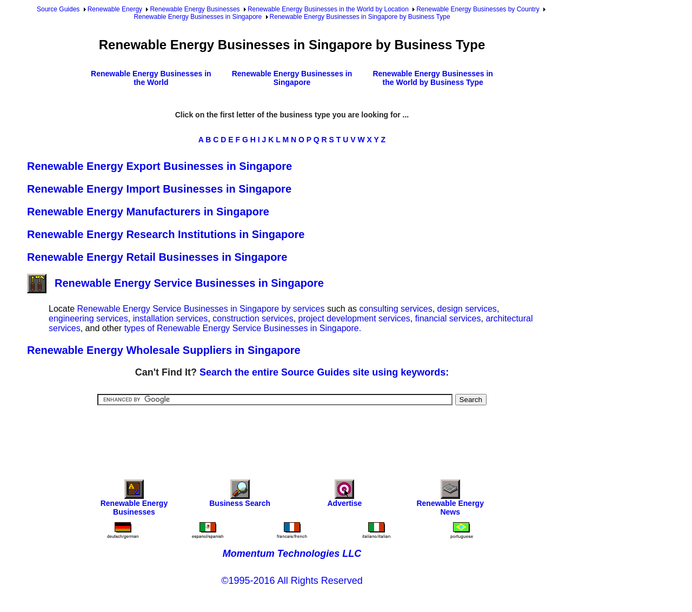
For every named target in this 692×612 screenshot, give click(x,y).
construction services (252, 318)
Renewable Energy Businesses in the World (151, 78)
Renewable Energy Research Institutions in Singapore (165, 234)
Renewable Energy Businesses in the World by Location (328, 9)
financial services (448, 318)
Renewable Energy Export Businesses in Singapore (159, 166)
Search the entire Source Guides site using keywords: (324, 372)
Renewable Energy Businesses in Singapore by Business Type (360, 17)
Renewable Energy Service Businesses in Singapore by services (200, 308)
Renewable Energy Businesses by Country (477, 9)
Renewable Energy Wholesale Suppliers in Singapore (164, 350)
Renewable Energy (115, 9)
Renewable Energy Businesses (194, 9)
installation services (170, 318)
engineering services (88, 318)
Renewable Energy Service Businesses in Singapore (175, 283)
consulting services (396, 308)
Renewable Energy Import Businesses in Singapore (159, 189)
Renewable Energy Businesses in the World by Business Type (432, 78)
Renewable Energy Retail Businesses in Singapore (157, 257)
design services (467, 308)
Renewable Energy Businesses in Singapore (198, 17)
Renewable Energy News (450, 500)
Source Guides (58, 9)
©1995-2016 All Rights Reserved (291, 580)
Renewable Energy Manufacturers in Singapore (148, 212)
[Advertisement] (292, 435)
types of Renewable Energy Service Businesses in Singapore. (242, 328)
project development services (354, 318)
